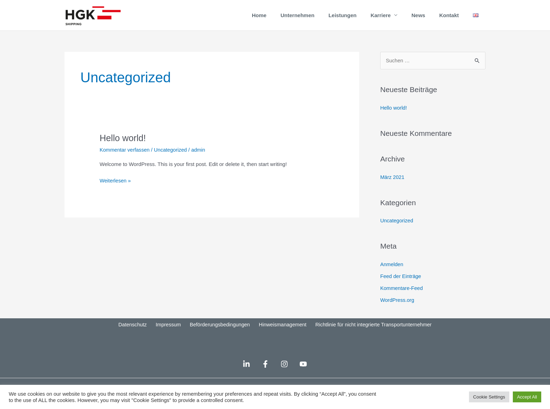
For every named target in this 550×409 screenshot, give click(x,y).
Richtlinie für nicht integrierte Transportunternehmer (371, 334)
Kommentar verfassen (125, 158)
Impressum (168, 334)
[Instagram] (286, 372)
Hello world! (123, 146)
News (418, 19)
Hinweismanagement (279, 334)
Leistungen (342, 19)
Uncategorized (172, 158)
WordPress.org (397, 308)
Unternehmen (298, 19)
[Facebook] (264, 372)
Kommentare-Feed (402, 296)
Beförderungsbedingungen (218, 334)
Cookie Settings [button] (489, 397)
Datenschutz (133, 334)
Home (259, 19)
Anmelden (392, 272)
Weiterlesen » (116, 188)
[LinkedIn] (242, 372)
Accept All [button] (527, 397)
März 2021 (392, 185)
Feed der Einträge (401, 284)
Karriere (380, 19)
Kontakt (449, 19)
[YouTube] (307, 372)
